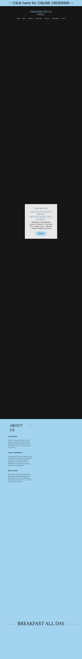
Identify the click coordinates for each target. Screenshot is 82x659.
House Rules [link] (38, 18)
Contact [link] (47, 18)
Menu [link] (23, 18)
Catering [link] (30, 18)
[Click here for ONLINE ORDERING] (41, 3)
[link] (41, 15)
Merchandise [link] (55, 18)
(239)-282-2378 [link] (41, 208)
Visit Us (41, 233)
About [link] (63, 18)
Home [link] (18, 18)
